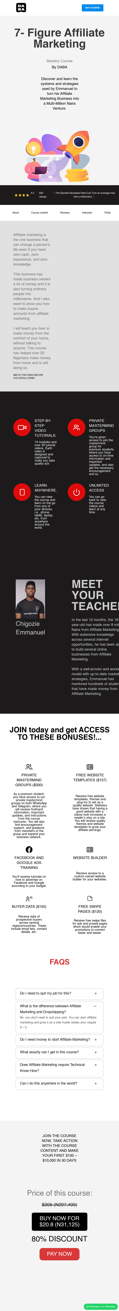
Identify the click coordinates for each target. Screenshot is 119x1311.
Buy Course (93, 8)
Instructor (87, 213)
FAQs (107, 213)
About (15, 213)
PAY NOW (59, 1254)
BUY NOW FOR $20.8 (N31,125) (60, 1222)
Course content (39, 213)
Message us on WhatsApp (100, 1306)
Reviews (65, 213)
